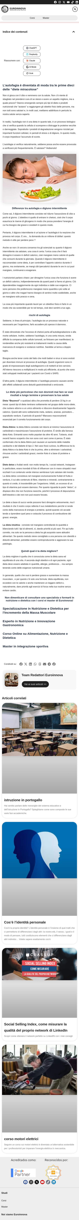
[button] (75, 9)
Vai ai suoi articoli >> (35, 684)
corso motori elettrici (21, 1139)
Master (46, 18)
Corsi (32, 18)
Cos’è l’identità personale (25, 922)
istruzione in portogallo (23, 800)
